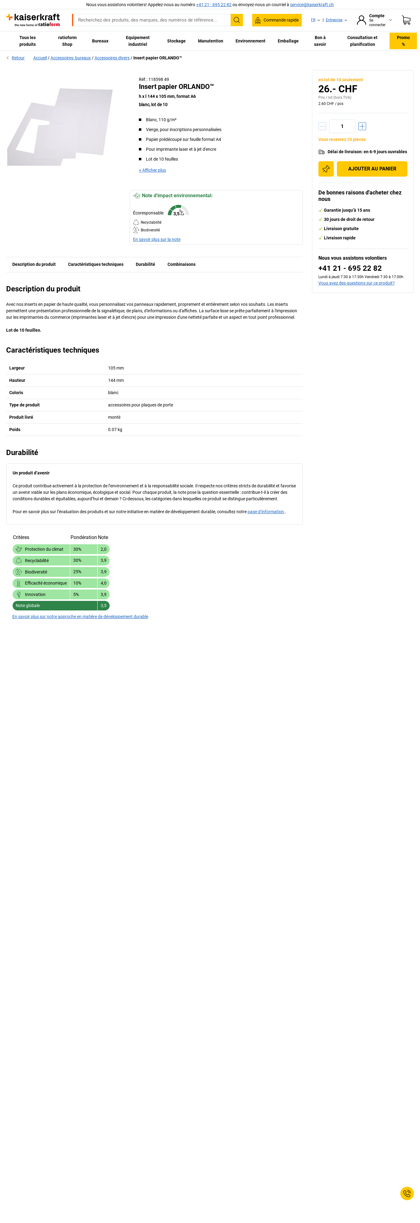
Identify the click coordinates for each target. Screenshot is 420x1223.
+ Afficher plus (152, 170)
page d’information (266, 511)
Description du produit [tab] (34, 264)
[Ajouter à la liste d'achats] (326, 169)
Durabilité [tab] (145, 264)
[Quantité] (342, 126)
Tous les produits (27, 41)
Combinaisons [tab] (182, 264)
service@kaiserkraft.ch (312, 4)
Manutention (210, 40)
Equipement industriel (138, 41)
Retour (15, 57)
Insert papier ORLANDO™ (157, 57)
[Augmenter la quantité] (362, 126)
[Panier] (406, 20)
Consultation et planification (362, 41)
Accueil (40, 57)
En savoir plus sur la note (156, 239)
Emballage (288, 40)
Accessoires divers (112, 57)
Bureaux (100, 40)
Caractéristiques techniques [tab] (95, 264)
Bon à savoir (320, 41)
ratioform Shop (67, 41)
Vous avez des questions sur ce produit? (356, 283)
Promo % (403, 41)
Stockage (176, 40)
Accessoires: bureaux (70, 57)
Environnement (250, 40)
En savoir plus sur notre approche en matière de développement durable (80, 616)
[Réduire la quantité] (322, 126)
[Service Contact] (407, 1193)
